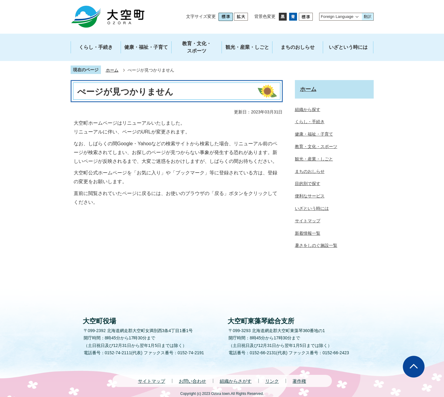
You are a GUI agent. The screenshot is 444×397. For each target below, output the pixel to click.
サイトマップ (151, 381)
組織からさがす (236, 381)
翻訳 (368, 16)
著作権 (299, 381)
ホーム (112, 70)
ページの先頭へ (414, 367)
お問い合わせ (192, 381)
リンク (272, 381)
